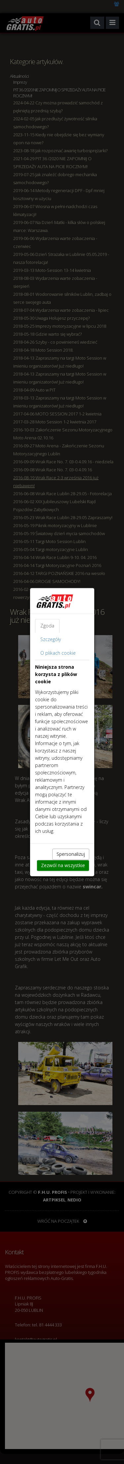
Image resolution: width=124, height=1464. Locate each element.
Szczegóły (50, 639)
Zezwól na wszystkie (63, 865)
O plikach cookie (58, 653)
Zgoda (47, 625)
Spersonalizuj (71, 854)
